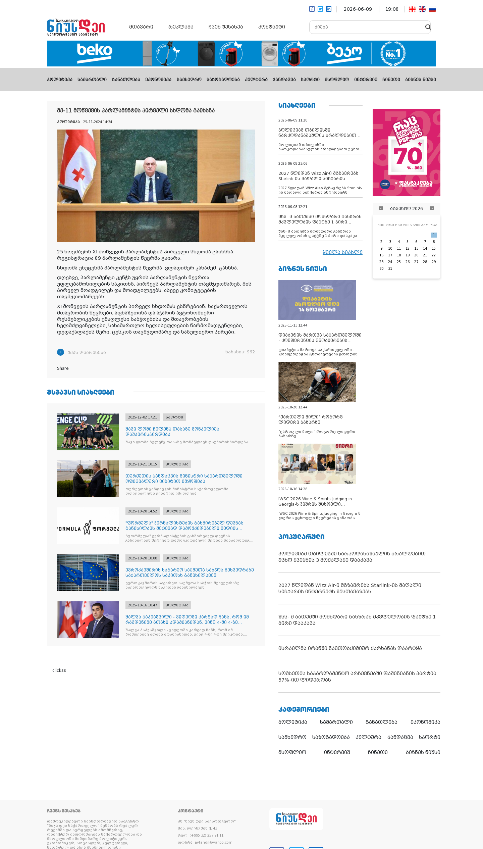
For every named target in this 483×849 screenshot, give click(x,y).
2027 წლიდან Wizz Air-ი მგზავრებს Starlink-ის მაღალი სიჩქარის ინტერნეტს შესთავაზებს (349, 588)
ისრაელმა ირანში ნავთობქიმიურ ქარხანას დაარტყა (350, 648)
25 (399, 262)
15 (434, 248)
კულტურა (256, 80)
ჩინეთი (391, 80)
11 (399, 248)
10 (390, 248)
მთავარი (141, 27)
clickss (59, 670)
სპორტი (310, 80)
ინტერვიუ (365, 80)
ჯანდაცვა (284, 80)
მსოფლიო (337, 80)
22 (434, 255)
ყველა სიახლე (343, 252)
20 (416, 255)
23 (381, 262)
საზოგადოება (223, 80)
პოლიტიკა (59, 80)
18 (399, 255)
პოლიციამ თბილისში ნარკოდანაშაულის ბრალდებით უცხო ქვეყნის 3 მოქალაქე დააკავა (352, 557)
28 (425, 262)
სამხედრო (189, 80)
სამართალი (92, 80)
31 (390, 268)
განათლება (126, 80)
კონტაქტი (271, 27)
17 (390, 255)
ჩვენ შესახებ (226, 27)
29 (434, 262)
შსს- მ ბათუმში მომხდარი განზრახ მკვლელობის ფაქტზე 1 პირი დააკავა (357, 620)
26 (408, 262)
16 (381, 255)
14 (425, 248)
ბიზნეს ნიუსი (420, 80)
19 (408, 255)
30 (381, 268)
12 (408, 248)
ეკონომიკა (158, 80)
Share (63, 368)
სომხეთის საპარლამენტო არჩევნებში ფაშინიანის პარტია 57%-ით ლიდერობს (357, 677)
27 (416, 262)
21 (425, 255)
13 (416, 248)
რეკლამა (181, 27)
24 (390, 262)
